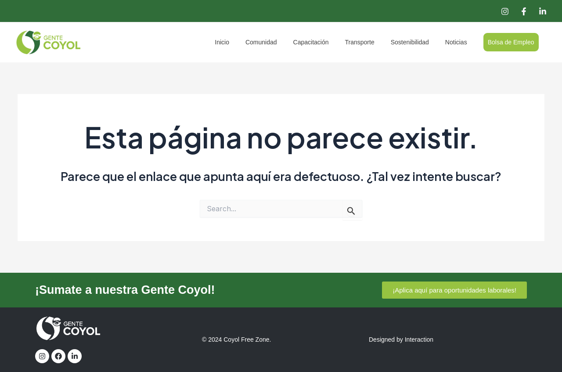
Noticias (462, 42)
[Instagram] (505, 11)
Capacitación (328, 42)
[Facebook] (524, 11)
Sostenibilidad (419, 42)
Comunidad (283, 42)
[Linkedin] (543, 11)
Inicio (248, 42)
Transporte (373, 42)
